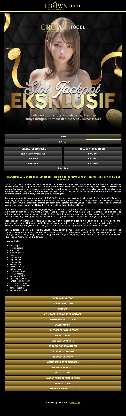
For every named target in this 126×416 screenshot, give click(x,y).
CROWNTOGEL (114, 187)
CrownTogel (75, 403)
